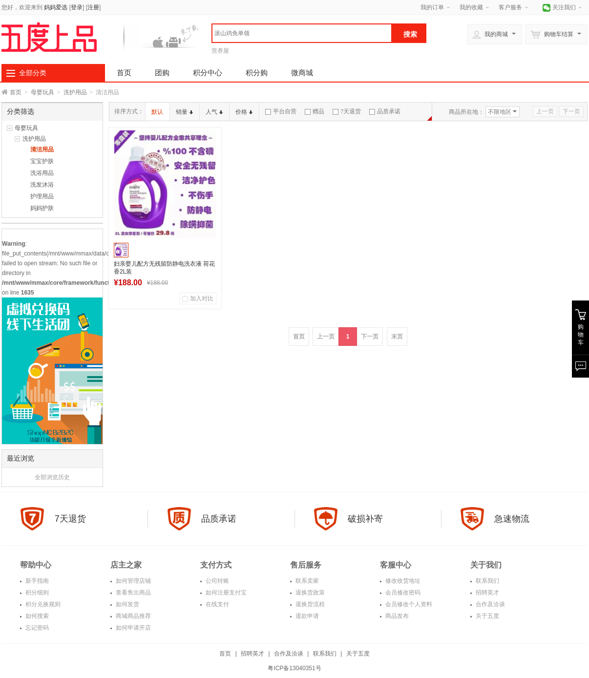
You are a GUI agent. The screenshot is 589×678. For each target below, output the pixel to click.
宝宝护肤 (42, 161)
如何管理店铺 (132, 580)
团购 (162, 72)
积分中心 (207, 72)
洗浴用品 (42, 173)
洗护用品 (75, 92)
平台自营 (280, 111)
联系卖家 (306, 580)
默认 (157, 111)
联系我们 (486, 580)
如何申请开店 (132, 627)
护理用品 (42, 196)
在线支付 (216, 604)
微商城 (302, 72)
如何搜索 (36, 616)
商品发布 (396, 616)
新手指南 (36, 580)
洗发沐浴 (42, 184)
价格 (243, 111)
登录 (77, 7)
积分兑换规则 (42, 604)
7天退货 (347, 111)
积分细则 (36, 592)
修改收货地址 (402, 580)
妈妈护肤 (42, 208)
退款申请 (306, 616)
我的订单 (432, 7)
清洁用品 (42, 149)
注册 (93, 7)
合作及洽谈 (489, 604)
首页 (124, 72)
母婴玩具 (42, 92)
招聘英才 (486, 592)
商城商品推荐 (132, 616)
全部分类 (32, 73)
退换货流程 (309, 604)
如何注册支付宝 (225, 592)
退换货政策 (309, 592)
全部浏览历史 (52, 477)
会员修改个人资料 (408, 604)
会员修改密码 (402, 592)
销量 (184, 111)
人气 (214, 111)
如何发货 (126, 604)
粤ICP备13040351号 (294, 668)
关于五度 (486, 616)
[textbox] (301, 33)
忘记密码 (36, 627)
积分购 (257, 72)
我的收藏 (471, 7)
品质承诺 (384, 111)
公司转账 (216, 580)
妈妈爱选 (55, 7)
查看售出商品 (132, 592)
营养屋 (220, 50)
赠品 (314, 111)
